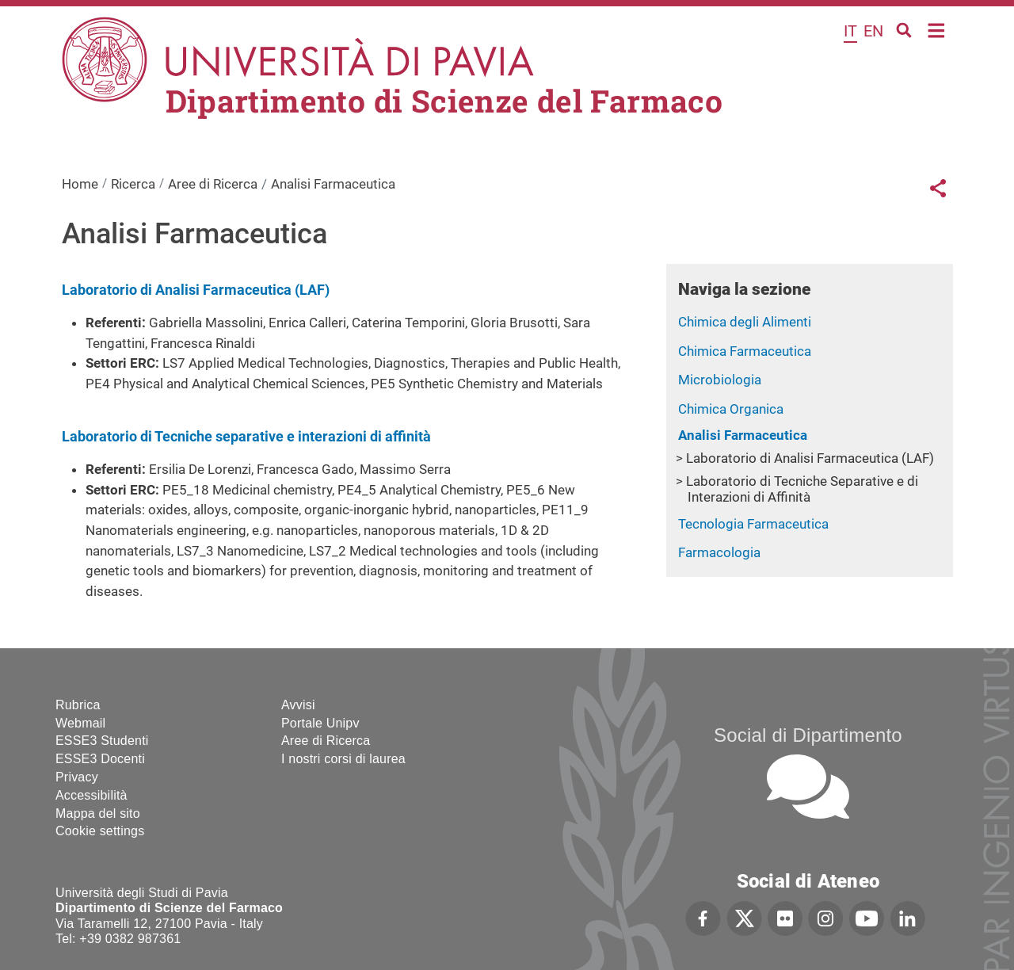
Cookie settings (99, 831)
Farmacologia (719, 552)
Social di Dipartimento (808, 735)
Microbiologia (719, 380)
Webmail (80, 723)
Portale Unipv (320, 723)
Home (937, 29)
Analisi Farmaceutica (742, 435)
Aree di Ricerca (212, 184)
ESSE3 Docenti (100, 759)
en (873, 30)
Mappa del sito (97, 813)
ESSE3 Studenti (102, 740)
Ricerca (133, 184)
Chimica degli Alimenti (744, 322)
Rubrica (78, 705)
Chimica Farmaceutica (744, 351)
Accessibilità (91, 795)
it (850, 30)
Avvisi (298, 705)
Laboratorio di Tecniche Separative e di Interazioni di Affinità (802, 489)
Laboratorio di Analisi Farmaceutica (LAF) (810, 458)
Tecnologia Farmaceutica (753, 524)
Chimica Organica (730, 409)
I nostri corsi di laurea (343, 759)
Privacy (76, 777)
